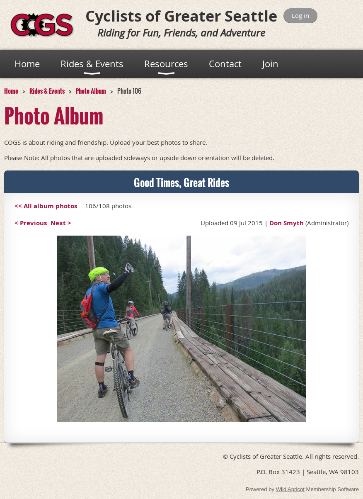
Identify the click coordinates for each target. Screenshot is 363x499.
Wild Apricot (290, 489)
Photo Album (91, 90)
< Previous (31, 223)
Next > (61, 223)
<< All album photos (46, 206)
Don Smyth (286, 223)
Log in (300, 15)
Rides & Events (47, 90)
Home (11, 90)
